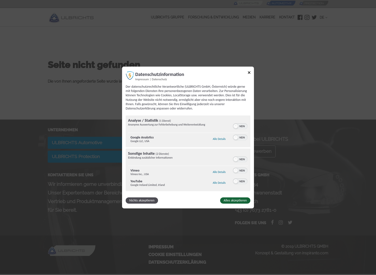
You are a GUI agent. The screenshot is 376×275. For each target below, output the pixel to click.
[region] (188, 153)
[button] (236, 126)
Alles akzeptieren (235, 200)
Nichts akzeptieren (141, 200)
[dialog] (188, 137)
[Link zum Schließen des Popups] (249, 73)
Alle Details (219, 139)
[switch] (240, 126)
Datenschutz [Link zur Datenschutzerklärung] (159, 79)
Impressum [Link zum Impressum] (142, 79)
